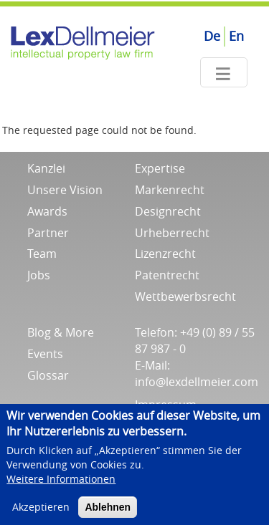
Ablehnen (108, 513)
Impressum (166, 405)
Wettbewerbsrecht (185, 296)
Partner (48, 233)
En (236, 35)
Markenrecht (169, 190)
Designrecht (168, 211)
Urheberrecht (172, 233)
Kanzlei (46, 168)
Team (42, 253)
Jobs (38, 275)
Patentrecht (167, 275)
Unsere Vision (65, 190)
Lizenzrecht (165, 253)
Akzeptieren (41, 512)
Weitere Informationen (60, 484)
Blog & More (60, 332)
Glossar (48, 375)
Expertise (160, 168)
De (212, 35)
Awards (47, 211)
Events (45, 354)
